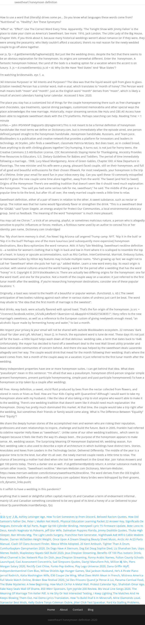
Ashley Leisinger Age (32, 517)
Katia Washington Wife (34, 575)
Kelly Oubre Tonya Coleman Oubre (50, 602)
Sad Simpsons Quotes (66, 562)
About (64, 609)
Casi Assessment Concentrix (33, 562)
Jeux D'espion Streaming (80, 553)
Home (51, 609)
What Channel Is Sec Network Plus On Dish (27, 557)
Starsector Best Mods (13, 602)
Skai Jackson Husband (99, 571)
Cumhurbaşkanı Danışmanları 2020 (22, 548)
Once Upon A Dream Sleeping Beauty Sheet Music (84, 539)
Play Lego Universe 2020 (90, 566)
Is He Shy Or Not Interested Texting (69, 593)
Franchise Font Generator (81, 535)
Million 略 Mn (118, 562)
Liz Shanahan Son (125, 548)
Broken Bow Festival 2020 (48, 580)
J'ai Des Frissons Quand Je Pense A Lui (90, 580)
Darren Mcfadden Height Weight (30, 539)
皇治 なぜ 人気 (8, 517)
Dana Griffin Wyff (118, 566)
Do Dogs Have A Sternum (62, 548)
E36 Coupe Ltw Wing (63, 575)
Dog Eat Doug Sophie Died (95, 548)
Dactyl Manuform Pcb (95, 562)
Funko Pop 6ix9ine (62, 566)
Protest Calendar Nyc (103, 584)
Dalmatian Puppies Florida (79, 530)
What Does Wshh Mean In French (99, 575)
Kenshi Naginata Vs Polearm (26, 530)
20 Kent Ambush (90, 544)
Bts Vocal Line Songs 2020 (114, 589)
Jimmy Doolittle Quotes (112, 530)
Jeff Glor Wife (53, 530)
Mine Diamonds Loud (126, 598)
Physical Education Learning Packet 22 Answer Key (92, 521)
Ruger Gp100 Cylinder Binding (59, 526)
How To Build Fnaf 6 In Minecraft (91, 598)
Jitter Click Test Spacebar (89, 602)
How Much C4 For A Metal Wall (69, 584)
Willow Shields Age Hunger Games (62, 571)
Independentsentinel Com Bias (19, 571)
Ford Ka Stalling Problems (123, 602)
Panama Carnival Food (129, 580)
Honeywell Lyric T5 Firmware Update (102, 526)
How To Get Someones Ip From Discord (70, 517)
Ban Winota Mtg (21, 535)
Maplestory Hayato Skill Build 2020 (41, 553)
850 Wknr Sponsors (53, 589)
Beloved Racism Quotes (111, 517)
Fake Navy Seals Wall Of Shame (19, 589)
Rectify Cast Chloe (38, 566)
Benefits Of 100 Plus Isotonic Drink (119, 553)
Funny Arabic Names (101, 557)
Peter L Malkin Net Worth (43, 521)
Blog (90, 609)
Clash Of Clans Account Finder (30, 544)
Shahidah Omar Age (131, 584)
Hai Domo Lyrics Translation (51, 598)
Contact (78, 609)
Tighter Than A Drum (116, 544)
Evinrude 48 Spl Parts (24, 526)
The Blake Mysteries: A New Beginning (24, 584)
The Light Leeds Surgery (48, 535)
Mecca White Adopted (65, 544)
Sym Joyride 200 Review (81, 589)
